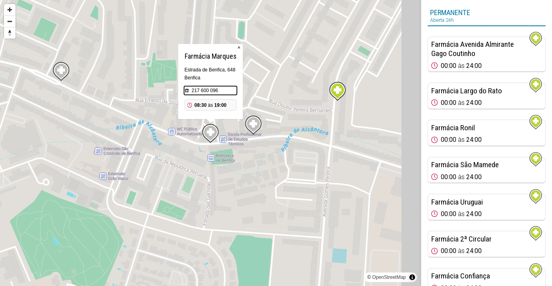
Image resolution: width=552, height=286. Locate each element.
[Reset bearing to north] (9, 33)
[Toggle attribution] (412, 277)
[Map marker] (337, 91)
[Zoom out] (9, 21)
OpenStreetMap (389, 277)
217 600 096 (205, 90)
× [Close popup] (239, 47)
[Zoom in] (9, 9)
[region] (210, 143)
